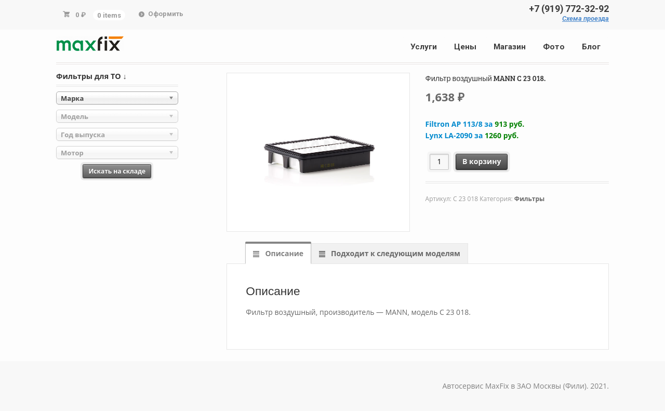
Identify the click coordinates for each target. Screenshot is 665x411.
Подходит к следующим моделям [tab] (394, 253)
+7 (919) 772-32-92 (569, 9)
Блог (591, 46)
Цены (465, 46)
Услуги (423, 46)
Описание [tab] (283, 253)
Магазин (510, 46)
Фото (554, 46)
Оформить (165, 14)
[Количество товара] (439, 162)
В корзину (481, 161)
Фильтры (529, 198)
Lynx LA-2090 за (472, 135)
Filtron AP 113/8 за (475, 124)
